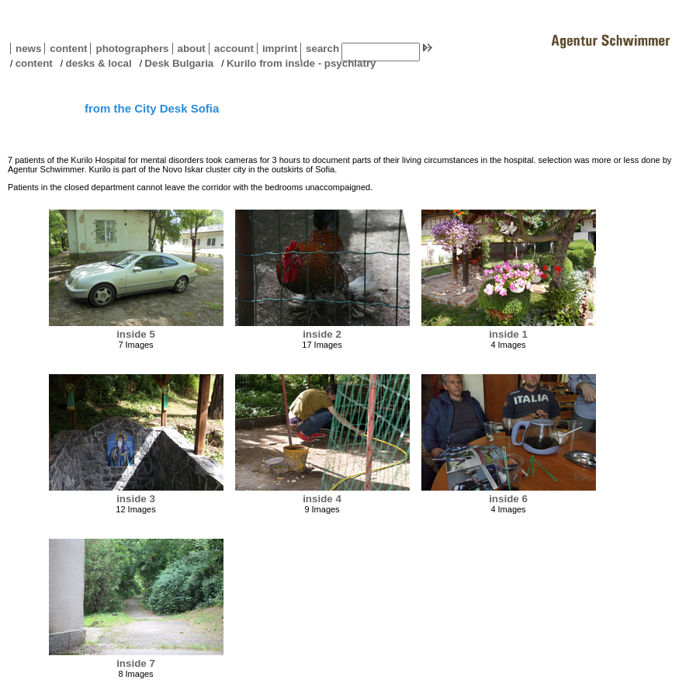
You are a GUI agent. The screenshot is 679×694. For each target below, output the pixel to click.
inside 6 (508, 499)
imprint (279, 48)
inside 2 (322, 334)
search (322, 48)
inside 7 (135, 663)
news (28, 48)
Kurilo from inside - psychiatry (301, 63)
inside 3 (135, 499)
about (189, 48)
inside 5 (135, 334)
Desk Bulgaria (178, 63)
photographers (131, 48)
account (231, 48)
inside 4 (322, 499)
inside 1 (508, 334)
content (65, 48)
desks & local (98, 63)
